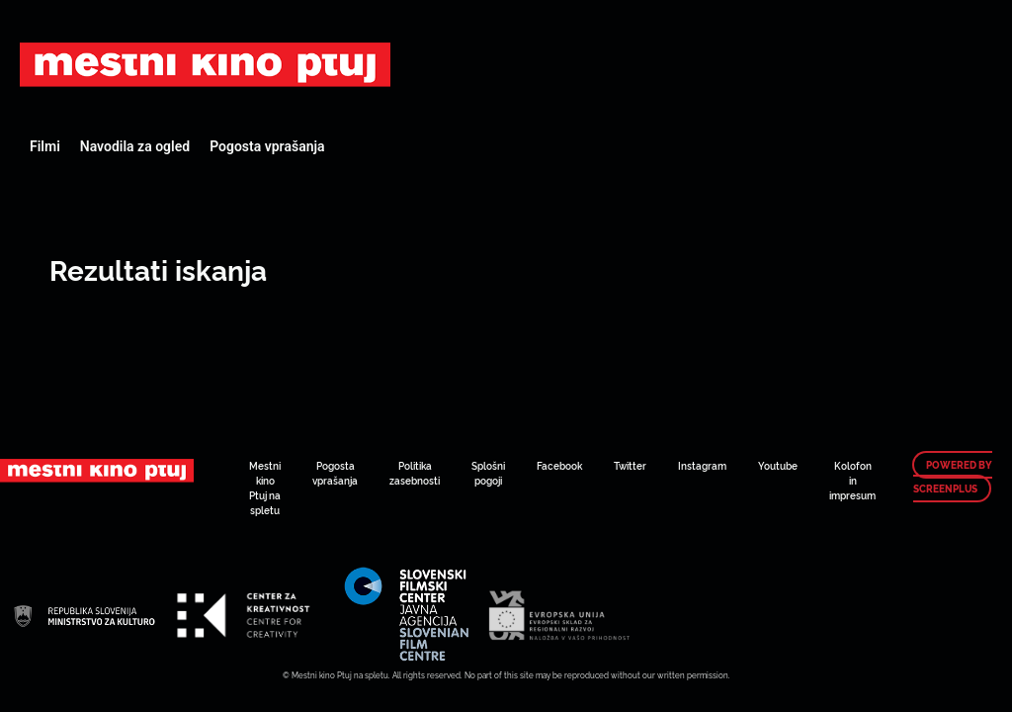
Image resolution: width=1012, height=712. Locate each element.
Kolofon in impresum (852, 480)
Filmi (45, 146)
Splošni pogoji (488, 473)
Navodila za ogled (135, 146)
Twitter (630, 465)
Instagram (702, 465)
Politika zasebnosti (414, 473)
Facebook (559, 465)
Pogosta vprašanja (267, 146)
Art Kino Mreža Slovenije (205, 64)
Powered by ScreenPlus (952, 476)
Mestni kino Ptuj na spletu (265, 487)
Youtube (778, 465)
